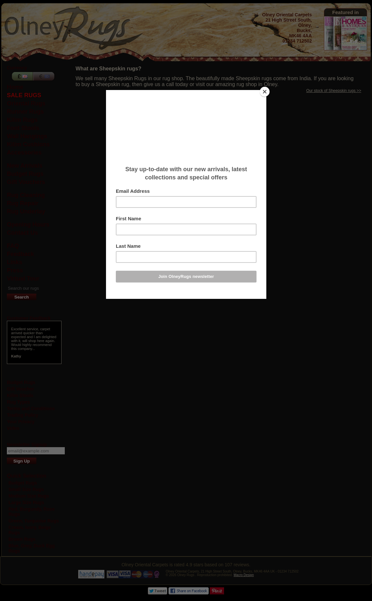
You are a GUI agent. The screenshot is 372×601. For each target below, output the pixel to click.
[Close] (265, 92)
